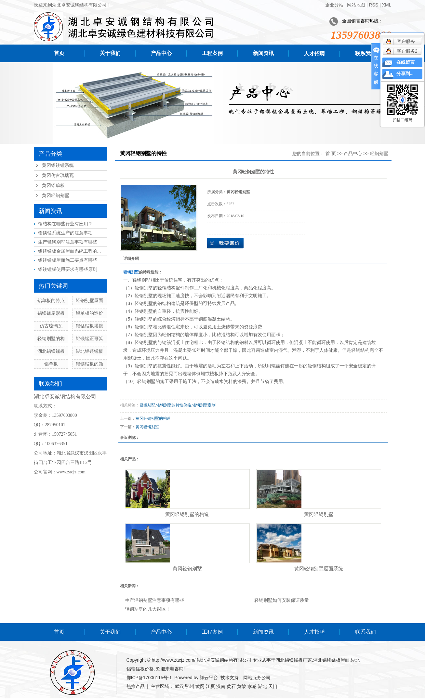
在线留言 (405, 62)
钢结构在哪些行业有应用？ (65, 223)
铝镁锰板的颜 (89, 363)
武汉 (179, 686)
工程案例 (212, 53)
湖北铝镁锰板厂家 (293, 660)
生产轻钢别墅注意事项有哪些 (67, 241)
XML (387, 4)
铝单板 (51, 363)
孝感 (252, 686)
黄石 (231, 686)
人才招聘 (314, 53)
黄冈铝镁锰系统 (58, 165)
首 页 (330, 153)
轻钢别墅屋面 (89, 300)
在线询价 (225, 243)
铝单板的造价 (89, 313)
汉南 (220, 686)
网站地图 (356, 4)
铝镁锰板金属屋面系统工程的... (69, 251)
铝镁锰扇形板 (51, 313)
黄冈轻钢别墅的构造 (153, 418)
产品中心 (161, 53)
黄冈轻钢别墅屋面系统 (318, 568)
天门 (272, 686)
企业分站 (334, 4)
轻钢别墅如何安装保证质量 (281, 600)
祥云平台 (209, 677)
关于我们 (110, 53)
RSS (373, 4)
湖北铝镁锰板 (51, 351)
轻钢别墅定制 (204, 405)
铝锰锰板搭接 (89, 325)
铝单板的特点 (51, 300)
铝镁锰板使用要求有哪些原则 (67, 269)
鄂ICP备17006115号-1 (149, 677)
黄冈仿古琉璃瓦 (58, 175)
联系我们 (365, 53)
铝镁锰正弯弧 (89, 338)
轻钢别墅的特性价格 (173, 405)
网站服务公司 (257, 677)
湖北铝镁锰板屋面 (331, 660)
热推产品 (135, 686)
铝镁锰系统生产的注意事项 (65, 232)
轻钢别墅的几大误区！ (147, 609)
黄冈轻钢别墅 (55, 195)
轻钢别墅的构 (51, 338)
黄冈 (200, 686)
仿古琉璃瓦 (51, 325)
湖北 (262, 686)
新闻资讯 (263, 53)
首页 (59, 53)
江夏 (210, 686)
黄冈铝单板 (53, 185)
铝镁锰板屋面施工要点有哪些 (67, 260)
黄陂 (241, 686)
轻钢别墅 (379, 153)
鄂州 (189, 686)
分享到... (405, 73)
